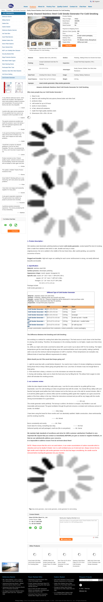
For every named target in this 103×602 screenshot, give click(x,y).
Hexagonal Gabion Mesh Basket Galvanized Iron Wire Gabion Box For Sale (64, 588)
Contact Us (73, 6)
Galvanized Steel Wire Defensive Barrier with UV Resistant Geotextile (14, 587)
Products (33, 6)
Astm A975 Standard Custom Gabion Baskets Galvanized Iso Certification (64, 580)
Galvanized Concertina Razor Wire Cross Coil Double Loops (37, 580)
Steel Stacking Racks (8, 64)
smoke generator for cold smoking (67, 509)
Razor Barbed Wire (7, 47)
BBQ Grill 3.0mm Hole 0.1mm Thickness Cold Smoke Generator (94, 562)
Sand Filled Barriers (7, 37)
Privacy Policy (19, 600)
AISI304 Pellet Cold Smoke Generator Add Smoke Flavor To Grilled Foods (49, 563)
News (90, 6)
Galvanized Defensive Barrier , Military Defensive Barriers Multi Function (13, 584)
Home (26, 6)
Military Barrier (6, 20)
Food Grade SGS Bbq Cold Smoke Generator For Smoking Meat (34, 562)
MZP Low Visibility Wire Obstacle (11, 50)
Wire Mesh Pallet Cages (8, 60)
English (97, 1)
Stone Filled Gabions (8, 43)
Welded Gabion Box (7, 40)
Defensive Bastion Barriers (9, 30)
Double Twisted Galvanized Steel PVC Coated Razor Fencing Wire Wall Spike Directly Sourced (39, 585)
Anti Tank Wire (6, 33)
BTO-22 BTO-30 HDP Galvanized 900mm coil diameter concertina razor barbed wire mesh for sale (38, 590)
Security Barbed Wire (8, 54)
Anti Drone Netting (7, 74)
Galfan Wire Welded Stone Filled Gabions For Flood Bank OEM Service (64, 584)
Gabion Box (5, 23)
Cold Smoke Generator (19, 10)
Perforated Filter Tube (8, 67)
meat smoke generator (51, 509)
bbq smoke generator (38, 509)
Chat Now (82, 6)
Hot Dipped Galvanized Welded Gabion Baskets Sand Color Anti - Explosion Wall (13, 592)
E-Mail (81, 588)
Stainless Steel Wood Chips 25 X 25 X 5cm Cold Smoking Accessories (79, 563)
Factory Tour (51, 6)
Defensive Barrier (7, 16)
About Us (41, 6)
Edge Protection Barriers (9, 57)
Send (100, 580)
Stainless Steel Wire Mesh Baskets (11, 71)
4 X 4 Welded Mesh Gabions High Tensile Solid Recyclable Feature (63, 593)
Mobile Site (83, 591)
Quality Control (62, 6)
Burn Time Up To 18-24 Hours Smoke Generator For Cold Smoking (64, 563)
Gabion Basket (6, 27)
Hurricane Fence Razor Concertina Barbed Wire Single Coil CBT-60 (37, 594)
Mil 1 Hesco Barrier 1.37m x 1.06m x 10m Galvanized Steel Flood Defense (13, 580)
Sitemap (87, 588)
